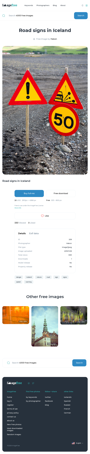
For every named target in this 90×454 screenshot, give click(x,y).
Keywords (28, 5)
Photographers (42, 5)
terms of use (12, 409)
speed (18, 282)
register (10, 405)
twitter (48, 397)
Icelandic (68, 397)
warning (29, 282)
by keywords (31, 397)
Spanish (67, 401)
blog (47, 405)
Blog (55, 5)
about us (10, 421)
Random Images (14, 434)
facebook (49, 401)
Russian (67, 405)
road (48, 277)
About (63, 5)
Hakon (54, 39)
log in (9, 401)
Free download (61, 193)
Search (81, 15)
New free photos (14, 424)
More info (18, 208)
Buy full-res (29, 193)
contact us (11, 417)
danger (18, 277)
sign (56, 277)
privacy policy (13, 413)
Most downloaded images (14, 429)
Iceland (29, 277)
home (9, 397)
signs (65, 277)
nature (39, 277)
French (67, 409)
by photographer (33, 401)
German (67, 413)
